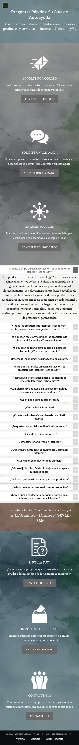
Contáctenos (39, 716)
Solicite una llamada (39, 173)
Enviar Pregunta (39, 583)
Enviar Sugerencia (39, 649)
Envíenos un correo (39, 99)
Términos (35, 739)
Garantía (20, 739)
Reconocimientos (54, 739)
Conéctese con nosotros (39, 247)
